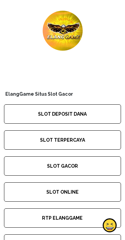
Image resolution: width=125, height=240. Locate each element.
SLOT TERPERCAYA (62, 140)
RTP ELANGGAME (62, 218)
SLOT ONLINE (62, 192)
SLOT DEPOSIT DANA (62, 114)
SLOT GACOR (62, 166)
